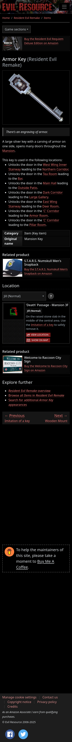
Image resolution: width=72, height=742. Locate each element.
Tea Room (50, 174)
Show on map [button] (39, 340)
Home (6, 18)
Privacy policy (47, 702)
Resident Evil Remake (27, 18)
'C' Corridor (51, 211)
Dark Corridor (53, 192)
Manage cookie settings (19, 697)
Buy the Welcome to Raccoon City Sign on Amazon (45, 368)
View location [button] (39, 334)
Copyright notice (19, 702)
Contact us (50, 697)
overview (29, 391)
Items (47, 18)
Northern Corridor (55, 169)
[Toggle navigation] (64, 7)
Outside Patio (27, 188)
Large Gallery (38, 197)
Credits (12, 706)
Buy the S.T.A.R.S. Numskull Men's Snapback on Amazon (46, 271)
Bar (20, 178)
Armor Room (38, 215)
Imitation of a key (42, 325)
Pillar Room (37, 225)
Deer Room (50, 206)
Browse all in (36, 395)
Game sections (15, 29)
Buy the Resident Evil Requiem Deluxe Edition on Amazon (43, 41)
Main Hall (49, 183)
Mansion (8, 151)
